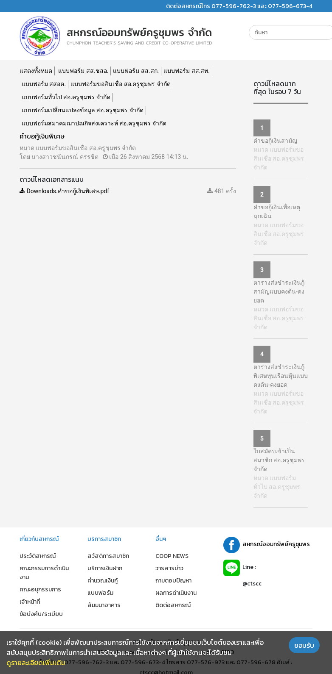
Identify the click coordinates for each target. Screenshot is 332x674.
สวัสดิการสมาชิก (108, 556)
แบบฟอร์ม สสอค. (44, 83)
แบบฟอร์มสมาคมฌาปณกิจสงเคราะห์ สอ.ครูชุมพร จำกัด (94, 123)
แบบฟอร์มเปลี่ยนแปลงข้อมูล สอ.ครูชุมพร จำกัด (82, 110)
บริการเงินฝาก (104, 568)
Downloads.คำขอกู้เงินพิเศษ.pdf (64, 191)
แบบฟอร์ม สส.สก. (136, 70)
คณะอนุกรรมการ (40, 589)
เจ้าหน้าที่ (30, 601)
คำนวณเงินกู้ (102, 580)
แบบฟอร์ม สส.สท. (186, 70)
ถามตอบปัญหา (173, 580)
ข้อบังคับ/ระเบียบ (41, 614)
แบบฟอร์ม (100, 592)
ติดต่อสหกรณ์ (173, 605)
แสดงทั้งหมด (36, 70)
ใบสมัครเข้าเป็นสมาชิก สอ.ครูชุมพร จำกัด (279, 460)
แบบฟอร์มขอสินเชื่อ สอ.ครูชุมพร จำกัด (120, 83)
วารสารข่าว (169, 568)
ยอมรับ (304, 645)
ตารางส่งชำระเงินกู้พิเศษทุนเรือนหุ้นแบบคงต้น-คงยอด (280, 375)
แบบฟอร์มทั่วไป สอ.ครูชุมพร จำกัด (66, 97)
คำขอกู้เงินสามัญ (275, 140)
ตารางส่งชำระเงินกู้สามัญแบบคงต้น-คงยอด (278, 291)
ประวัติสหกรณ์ (38, 556)
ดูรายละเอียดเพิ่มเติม (35, 662)
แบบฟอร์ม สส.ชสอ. (83, 70)
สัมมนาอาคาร (104, 605)
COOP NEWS (172, 556)
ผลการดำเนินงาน (176, 592)
